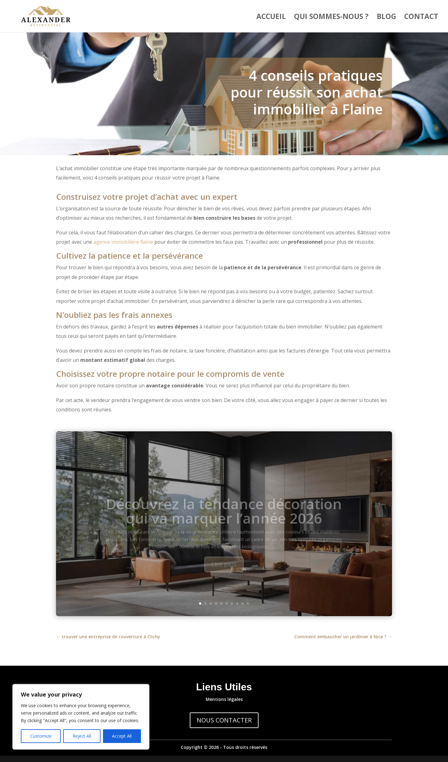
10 (248, 603)
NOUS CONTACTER (224, 720)
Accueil (271, 17)
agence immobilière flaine (123, 241)
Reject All (81, 736)
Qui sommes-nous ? (331, 17)
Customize (41, 736)
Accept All (122, 736)
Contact (421, 17)
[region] (80, 717)
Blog (386, 17)
